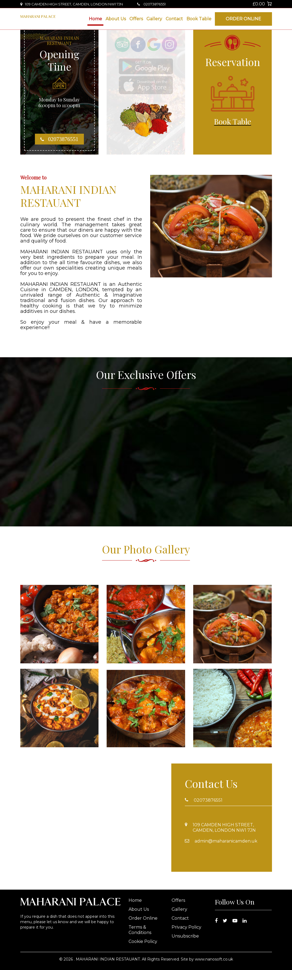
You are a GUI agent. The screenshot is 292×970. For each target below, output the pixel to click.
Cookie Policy (143, 941)
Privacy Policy (186, 927)
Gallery (154, 18)
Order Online (243, 18)
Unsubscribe (185, 936)
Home (95, 18)
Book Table (198, 18)
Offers (136, 18)
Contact (174, 18)
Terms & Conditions (140, 930)
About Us (116, 18)
